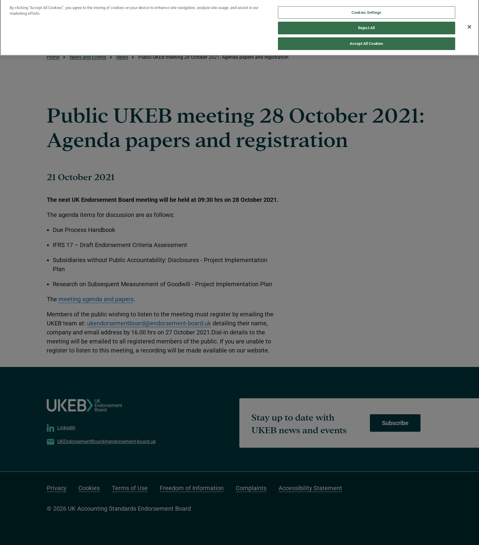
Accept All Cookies (366, 40)
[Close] (469, 23)
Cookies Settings (366, 9)
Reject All (366, 25)
